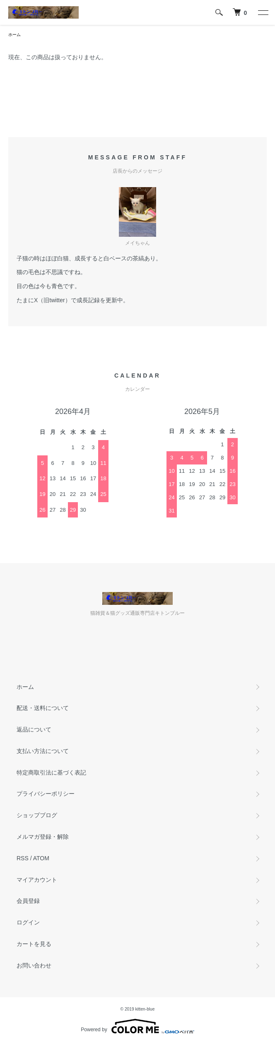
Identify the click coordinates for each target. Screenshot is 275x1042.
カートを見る (34, 944)
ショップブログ (37, 815)
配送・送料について (43, 708)
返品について (34, 729)
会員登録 (28, 901)
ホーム (14, 34)
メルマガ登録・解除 (43, 836)
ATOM (41, 858)
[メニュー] (262, 12)
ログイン (28, 922)
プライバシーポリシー (46, 793)
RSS (23, 858)
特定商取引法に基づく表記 (51, 772)
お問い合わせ (34, 965)
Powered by (137, 1026)
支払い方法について (43, 751)
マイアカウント (37, 879)
